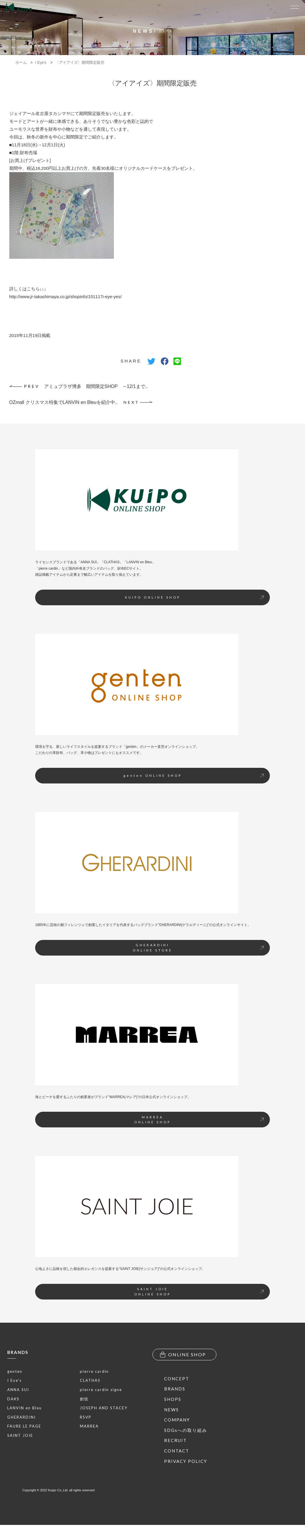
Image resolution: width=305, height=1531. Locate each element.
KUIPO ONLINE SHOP (194, 597)
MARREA (89, 1426)
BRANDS (17, 1352)
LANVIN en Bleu (24, 1408)
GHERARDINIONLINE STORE (198, 947)
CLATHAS (90, 1380)
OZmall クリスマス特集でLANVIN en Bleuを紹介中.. (80, 402)
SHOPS (172, 1399)
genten (14, 1371)
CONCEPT (176, 1378)
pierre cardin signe (101, 1389)
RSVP (86, 1417)
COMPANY (177, 1419)
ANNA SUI (18, 1389)
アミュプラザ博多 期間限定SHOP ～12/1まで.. (78, 386)
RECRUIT (175, 1440)
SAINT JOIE (20, 1435)
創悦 (84, 1399)
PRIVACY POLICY (185, 1461)
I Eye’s (14, 1380)
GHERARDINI (21, 1417)
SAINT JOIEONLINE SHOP (199, 1291)
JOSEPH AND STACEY (104, 1408)
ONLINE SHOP (183, 1354)
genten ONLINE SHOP (193, 775)
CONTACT (176, 1450)
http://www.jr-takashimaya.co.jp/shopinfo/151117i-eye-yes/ (65, 296)
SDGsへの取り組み (185, 1430)
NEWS (171, 1409)
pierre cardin (94, 1371)
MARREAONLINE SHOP (199, 1119)
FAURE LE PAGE (24, 1426)
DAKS (13, 1399)
